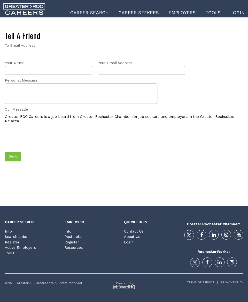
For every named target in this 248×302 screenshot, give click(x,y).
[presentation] (41, 137)
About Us (132, 236)
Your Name (14, 63)
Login (237, 12)
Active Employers (20, 247)
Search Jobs (16, 236)
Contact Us (134, 231)
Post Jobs (73, 236)
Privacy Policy (230, 282)
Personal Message (21, 80)
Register (12, 242)
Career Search (89, 12)
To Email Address (20, 45)
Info (8, 231)
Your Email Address (115, 63)
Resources (73, 247)
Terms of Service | (202, 282)
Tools (213, 12)
